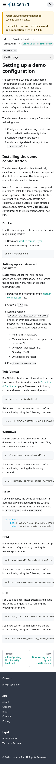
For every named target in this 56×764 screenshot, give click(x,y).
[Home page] (5, 39)
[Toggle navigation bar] (4, 4)
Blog (4, 711)
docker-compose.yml (31, 241)
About (5, 702)
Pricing (6, 721)
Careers (6, 706)
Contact (6, 716)
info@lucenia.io (11, 684)
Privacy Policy (9, 738)
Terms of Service (11, 743)
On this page (11, 57)
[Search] (50, 4)
